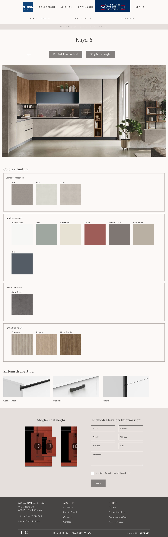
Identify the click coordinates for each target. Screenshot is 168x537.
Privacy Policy (124, 473)
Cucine (112, 507)
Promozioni (84, 18)
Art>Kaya (94, 27)
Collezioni (47, 7)
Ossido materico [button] (14, 287)
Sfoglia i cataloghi (100, 54)
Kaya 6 (104, 27)
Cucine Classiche (117, 512)
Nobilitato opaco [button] (14, 218)
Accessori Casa (116, 522)
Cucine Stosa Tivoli (77, 27)
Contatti (127, 18)
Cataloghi (85, 7)
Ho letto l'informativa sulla (113, 473)
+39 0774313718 (32, 515)
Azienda (66, 7)
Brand (140, 7)
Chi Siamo (68, 507)
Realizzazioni (40, 18)
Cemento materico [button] (15, 178)
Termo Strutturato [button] (15, 328)
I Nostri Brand (70, 512)
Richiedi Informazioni (65, 54)
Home (63, 27)
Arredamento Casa (118, 517)
